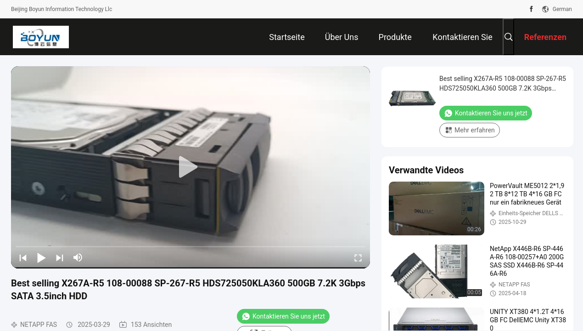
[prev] (23, 257)
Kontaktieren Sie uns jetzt (283, 316)
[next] (59, 257)
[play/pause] (41, 257)
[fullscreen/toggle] (358, 257)
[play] (190, 167)
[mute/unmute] (78, 257)
